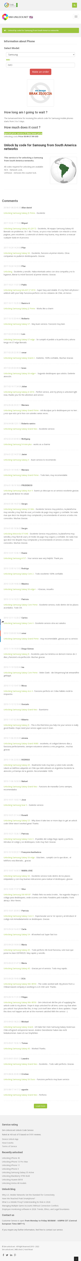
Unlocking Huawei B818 (12, 1179)
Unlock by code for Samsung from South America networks (40, 147)
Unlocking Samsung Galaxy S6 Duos (19, 1079)
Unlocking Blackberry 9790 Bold (16, 1176)
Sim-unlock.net (7, 1249)
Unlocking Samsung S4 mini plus (18, 444)
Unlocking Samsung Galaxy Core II (18, 623)
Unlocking (8, 271)
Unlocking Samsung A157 (15, 558)
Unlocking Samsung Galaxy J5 (16, 654)
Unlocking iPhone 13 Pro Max (15, 1161)
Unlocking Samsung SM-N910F (17, 894)
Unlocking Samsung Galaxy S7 (17, 324)
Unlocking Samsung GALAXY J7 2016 (19, 290)
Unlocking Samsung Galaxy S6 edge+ (20, 373)
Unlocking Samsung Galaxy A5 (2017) (20, 228)
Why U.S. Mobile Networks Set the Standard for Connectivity (28, 1195)
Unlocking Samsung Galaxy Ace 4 (18, 490)
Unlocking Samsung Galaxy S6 (17, 253)
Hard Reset (28, 1249)
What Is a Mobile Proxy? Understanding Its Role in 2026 (26, 1202)
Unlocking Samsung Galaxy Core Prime (21, 604)
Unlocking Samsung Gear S (15, 805)
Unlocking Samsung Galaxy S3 (17, 820)
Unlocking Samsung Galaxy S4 (17, 934)
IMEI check (19, 1249)
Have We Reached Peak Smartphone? (18, 1198)
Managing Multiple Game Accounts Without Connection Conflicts (30, 1205)
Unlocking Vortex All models (14, 1183)
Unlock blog (8, 1189)
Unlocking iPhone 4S (11, 1158)
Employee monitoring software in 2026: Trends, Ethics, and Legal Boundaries (35, 1209)
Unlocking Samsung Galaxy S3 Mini (19, 509)
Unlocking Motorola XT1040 (16, 533)
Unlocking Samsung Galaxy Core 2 (18, 573)
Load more (40, 1106)
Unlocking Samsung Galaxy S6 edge (19, 857)
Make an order (40, 71)
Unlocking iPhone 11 (11, 1165)
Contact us (8, 1215)
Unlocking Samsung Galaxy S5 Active (18, 1172)
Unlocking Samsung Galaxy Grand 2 (19, 358)
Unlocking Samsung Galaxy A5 (17, 765)
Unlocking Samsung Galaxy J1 (16, 459)
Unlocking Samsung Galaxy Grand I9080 (21, 743)
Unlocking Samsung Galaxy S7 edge (19, 339)
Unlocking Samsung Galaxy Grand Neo (20, 429)
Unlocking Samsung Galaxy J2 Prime (19, 308)
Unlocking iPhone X (10, 1169)
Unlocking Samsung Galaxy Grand (18, 1027)
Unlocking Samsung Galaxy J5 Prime (19, 213)
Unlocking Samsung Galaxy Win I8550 (20, 984)
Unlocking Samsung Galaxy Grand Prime (21, 410)
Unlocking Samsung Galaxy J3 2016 (19, 392)
